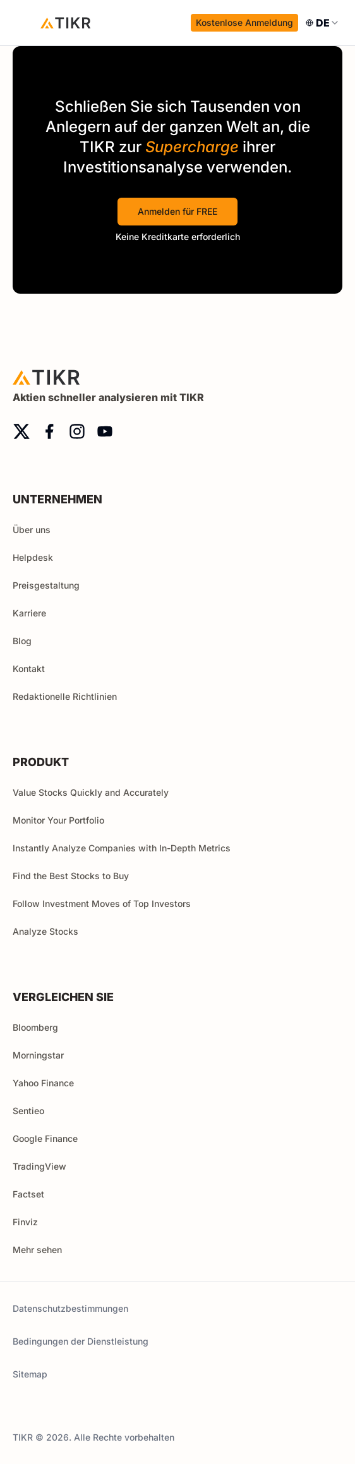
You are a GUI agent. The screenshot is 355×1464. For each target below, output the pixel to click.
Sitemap (30, 1374)
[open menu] (25, 22)
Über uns (32, 529)
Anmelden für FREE (177, 211)
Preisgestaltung (46, 585)
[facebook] (49, 431)
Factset (28, 1194)
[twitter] (21, 431)
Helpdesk (33, 557)
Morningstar (38, 1055)
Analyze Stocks (45, 931)
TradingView (39, 1166)
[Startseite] (65, 22)
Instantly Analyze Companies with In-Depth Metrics (122, 848)
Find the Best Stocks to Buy (71, 875)
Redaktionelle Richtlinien (65, 696)
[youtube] (105, 431)
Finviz (25, 1221)
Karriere (29, 613)
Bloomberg (35, 1027)
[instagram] (77, 431)
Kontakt (29, 668)
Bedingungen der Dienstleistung (80, 1341)
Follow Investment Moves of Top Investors (102, 903)
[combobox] (322, 22)
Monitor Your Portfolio (58, 820)
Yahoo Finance (43, 1082)
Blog (22, 640)
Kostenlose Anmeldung (244, 22)
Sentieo (28, 1110)
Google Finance (45, 1138)
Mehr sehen (43, 1249)
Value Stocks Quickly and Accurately (91, 792)
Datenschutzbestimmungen (70, 1308)
